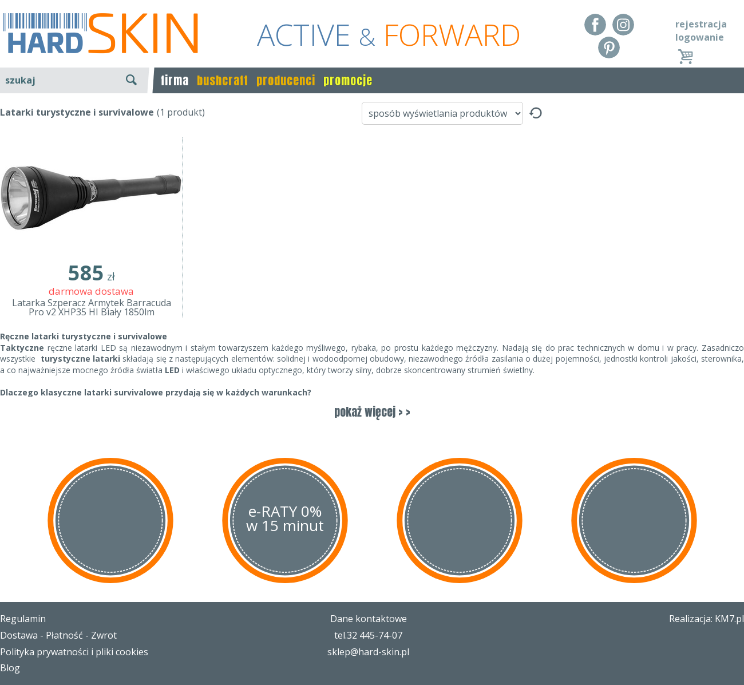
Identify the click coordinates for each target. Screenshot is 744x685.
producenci (285, 80)
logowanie (699, 37)
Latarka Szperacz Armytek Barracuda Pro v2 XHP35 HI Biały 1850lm (91, 307)
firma (175, 80)
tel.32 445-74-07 (368, 635)
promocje (348, 80)
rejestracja (701, 24)
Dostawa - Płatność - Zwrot (58, 635)
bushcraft (222, 80)
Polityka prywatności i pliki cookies (74, 652)
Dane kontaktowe (368, 618)
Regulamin (23, 618)
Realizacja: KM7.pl (706, 618)
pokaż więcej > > (372, 412)
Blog (10, 668)
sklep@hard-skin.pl (368, 652)
